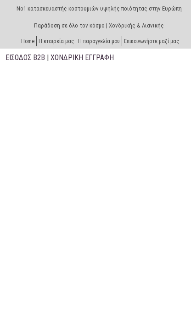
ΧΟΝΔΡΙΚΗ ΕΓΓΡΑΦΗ (82, 57)
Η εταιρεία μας (56, 41)
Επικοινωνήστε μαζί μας (151, 41)
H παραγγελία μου (99, 41)
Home (27, 41)
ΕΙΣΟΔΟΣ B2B (25, 57)
